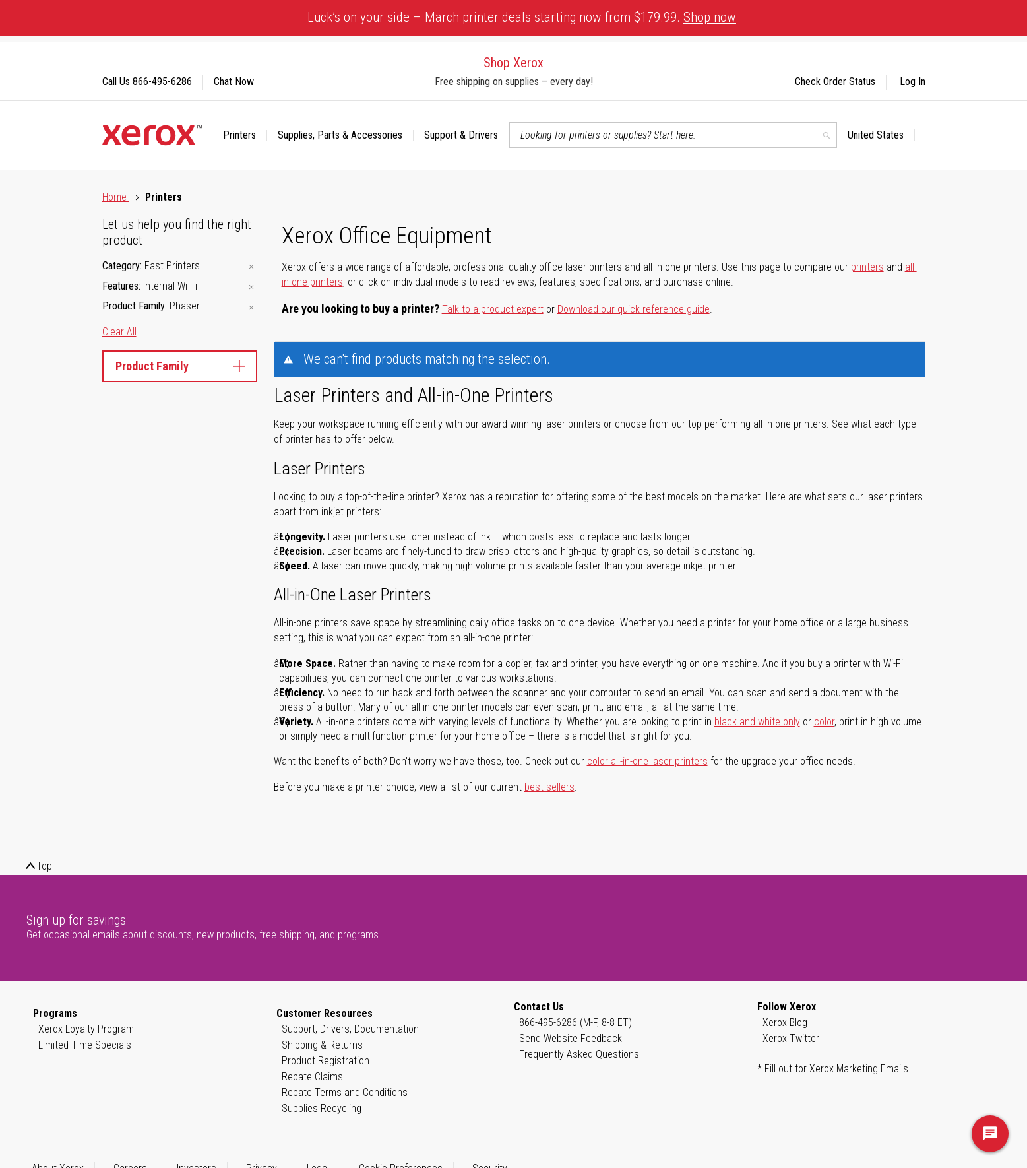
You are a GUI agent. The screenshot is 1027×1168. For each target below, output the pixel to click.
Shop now (709, 17)
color (824, 721)
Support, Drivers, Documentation (350, 1029)
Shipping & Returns (322, 1045)
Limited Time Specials (84, 1045)
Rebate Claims (312, 1076)
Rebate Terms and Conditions (345, 1092)
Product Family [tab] (179, 366)
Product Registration (325, 1060)
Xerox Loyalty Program (86, 1029)
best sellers (549, 787)
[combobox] (673, 135)
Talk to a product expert (493, 309)
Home (115, 197)
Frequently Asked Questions (579, 1054)
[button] (881, 135)
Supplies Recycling (321, 1108)
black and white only (757, 721)
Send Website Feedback (570, 1038)
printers (867, 267)
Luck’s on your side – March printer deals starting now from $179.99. (521, 17)
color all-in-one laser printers (647, 761)
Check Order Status (835, 81)
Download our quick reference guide (633, 309)
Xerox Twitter (790, 1038)
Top (44, 866)
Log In (912, 81)
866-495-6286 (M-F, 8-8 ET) (575, 1022)
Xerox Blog (784, 1022)
